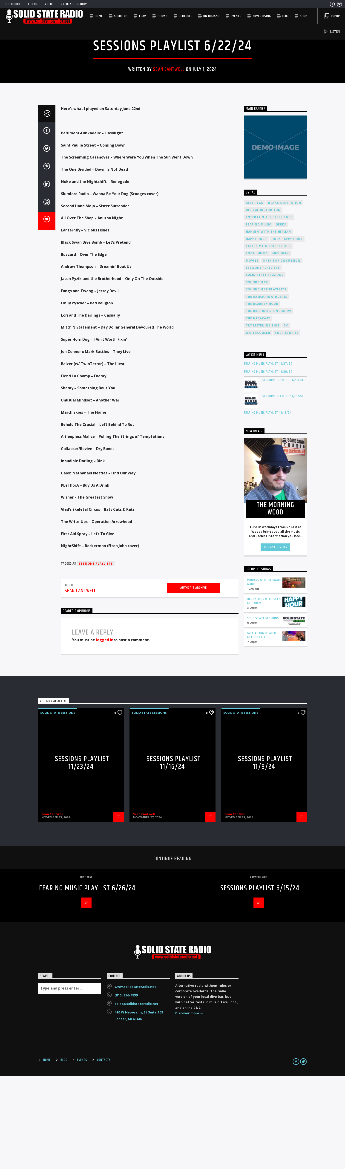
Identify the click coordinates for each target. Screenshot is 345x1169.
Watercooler (258, 426)
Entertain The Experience (269, 310)
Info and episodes (275, 640)
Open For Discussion (282, 353)
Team (32, 4)
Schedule (12, 4)
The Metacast (258, 411)
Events (236, 16)
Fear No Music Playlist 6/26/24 (87, 981)
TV (286, 418)
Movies (252, 353)
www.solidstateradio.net (135, 1079)
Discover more (189, 1106)
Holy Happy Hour (287, 332)
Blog (49, 4)
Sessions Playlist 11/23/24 (282, 473)
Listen (331, 32)
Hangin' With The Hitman (268, 324)
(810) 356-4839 (126, 1088)
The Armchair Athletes (266, 390)
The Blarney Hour (262, 397)
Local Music (257, 346)
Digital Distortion (263, 303)
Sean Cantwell (169, 116)
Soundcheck (257, 375)
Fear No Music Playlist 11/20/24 (268, 464)
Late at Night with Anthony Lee (261, 728)
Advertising (262, 16)
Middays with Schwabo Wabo (264, 675)
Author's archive (193, 681)
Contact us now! (73, 4)
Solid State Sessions (172, 78)
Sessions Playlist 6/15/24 (260, 981)
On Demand (211, 16)
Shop (303, 16)
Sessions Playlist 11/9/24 (265, 856)
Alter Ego (255, 296)
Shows (163, 16)
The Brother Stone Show (268, 404)
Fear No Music (258, 317)
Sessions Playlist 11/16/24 (282, 489)
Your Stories (287, 426)
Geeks (281, 317)
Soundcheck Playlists (266, 382)
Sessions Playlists (96, 656)
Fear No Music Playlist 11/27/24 (268, 456)
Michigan (280, 346)
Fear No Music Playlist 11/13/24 (268, 505)
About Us (120, 16)
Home (99, 16)
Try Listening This (262, 418)
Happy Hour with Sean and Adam (264, 694)
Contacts (104, 1152)
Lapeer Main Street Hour (268, 339)
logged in (104, 732)
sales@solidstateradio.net (136, 1096)
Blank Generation (284, 296)
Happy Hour (256, 332)
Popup (332, 16)
